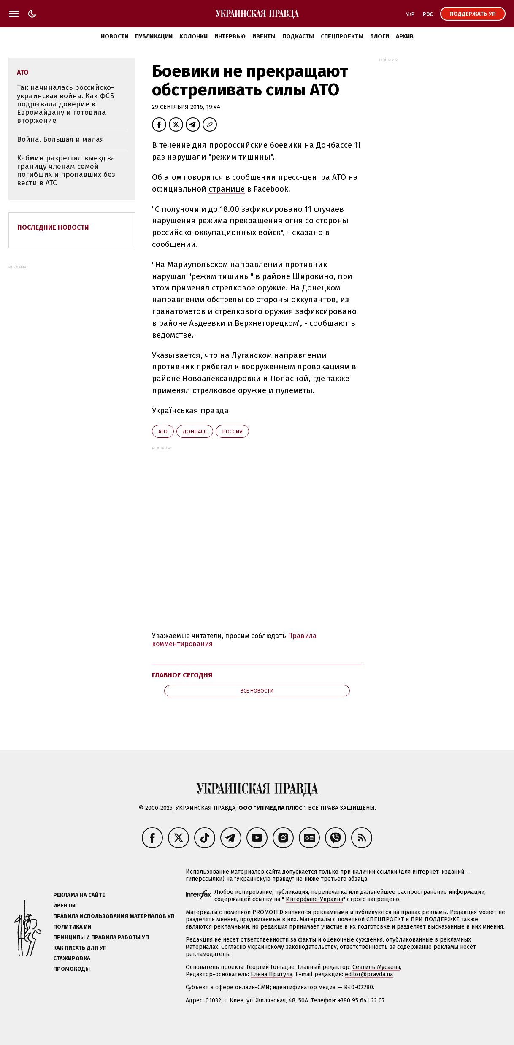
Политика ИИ (72, 926)
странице (226, 189)
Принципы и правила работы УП (101, 937)
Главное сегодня (182, 675)
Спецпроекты (342, 36)
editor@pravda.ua (369, 974)
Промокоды (71, 969)
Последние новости (53, 227)
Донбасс (195, 431)
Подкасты (298, 36)
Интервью (230, 36)
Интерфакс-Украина (314, 899)
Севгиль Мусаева (376, 967)
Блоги (379, 36)
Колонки (193, 36)
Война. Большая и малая (60, 139)
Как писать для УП (80, 948)
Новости (114, 36)
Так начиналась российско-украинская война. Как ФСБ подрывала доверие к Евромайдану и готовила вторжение (65, 104)
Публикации (154, 36)
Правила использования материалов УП (114, 916)
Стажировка (71, 958)
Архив (405, 36)
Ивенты (264, 36)
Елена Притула (271, 974)
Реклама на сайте (79, 895)
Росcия (232, 431)
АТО (163, 431)
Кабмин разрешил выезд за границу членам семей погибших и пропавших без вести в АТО (66, 170)
